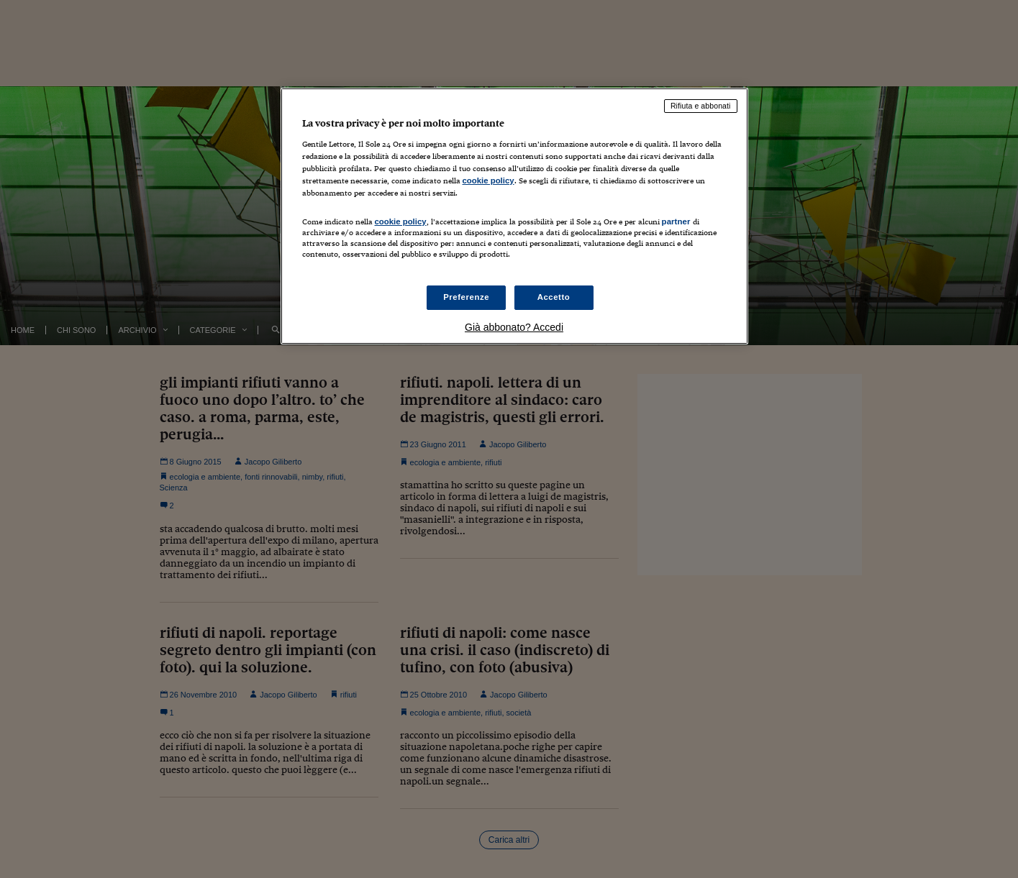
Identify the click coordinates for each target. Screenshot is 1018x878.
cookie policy (488, 180)
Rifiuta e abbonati (701, 105)
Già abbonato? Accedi (514, 327)
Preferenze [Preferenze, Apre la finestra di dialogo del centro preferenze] (466, 297)
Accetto (554, 297)
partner (676, 221)
